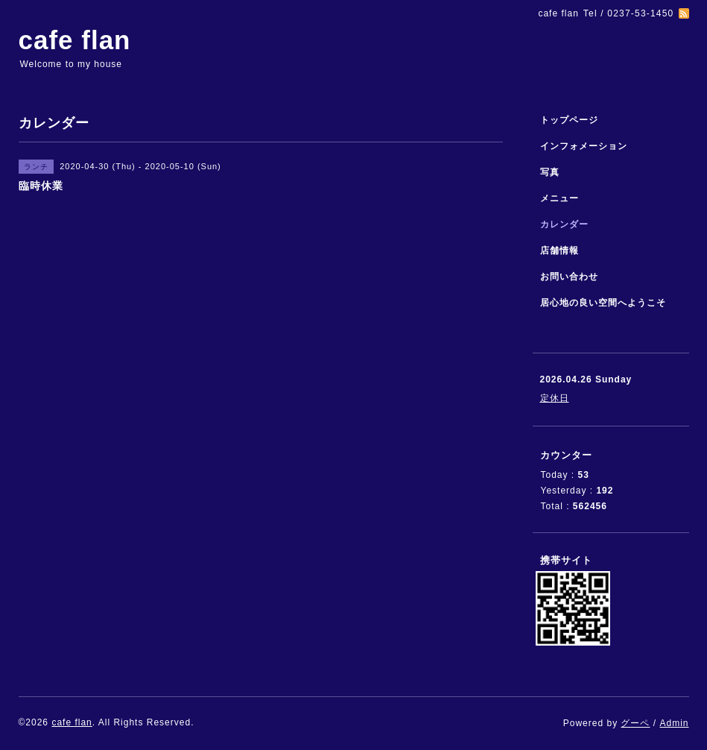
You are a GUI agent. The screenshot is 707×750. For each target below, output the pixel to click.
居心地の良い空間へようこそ (603, 302)
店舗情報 (559, 250)
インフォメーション (583, 146)
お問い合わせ (569, 276)
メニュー (559, 198)
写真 (549, 172)
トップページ (569, 120)
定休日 (554, 398)
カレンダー (564, 224)
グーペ (635, 723)
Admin (673, 723)
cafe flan (75, 39)
